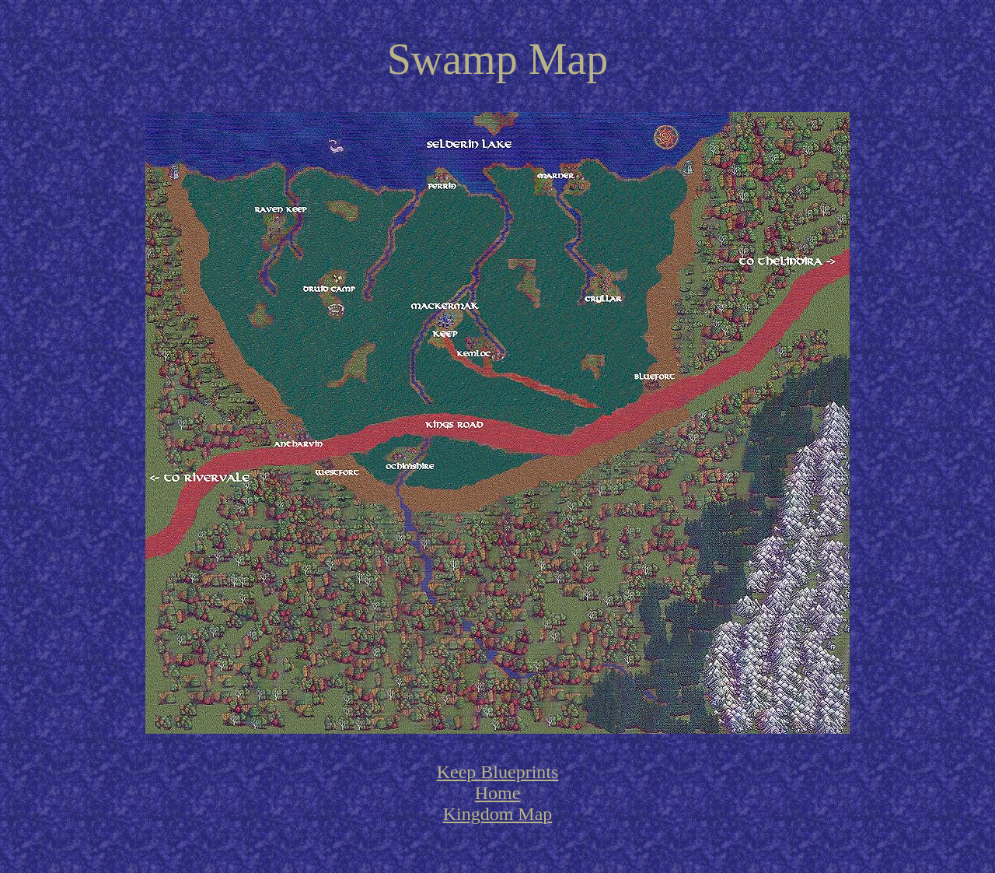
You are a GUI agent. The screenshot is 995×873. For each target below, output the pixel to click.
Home (498, 793)
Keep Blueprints (498, 772)
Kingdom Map (498, 814)
